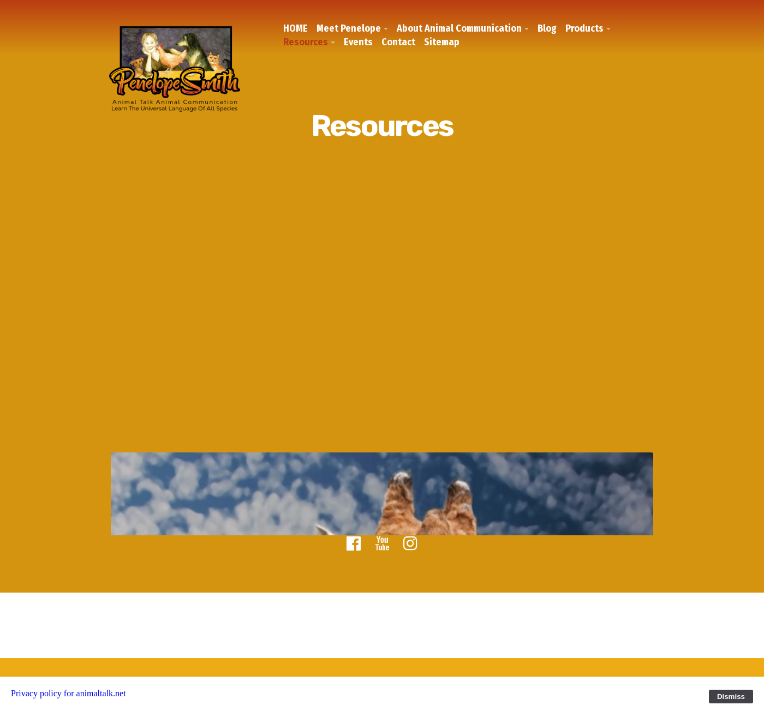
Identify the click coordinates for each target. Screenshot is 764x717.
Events (358, 42)
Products (584, 28)
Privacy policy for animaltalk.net (68, 693)
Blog (547, 28)
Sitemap (441, 42)
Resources (305, 42)
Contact (398, 42)
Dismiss (731, 696)
